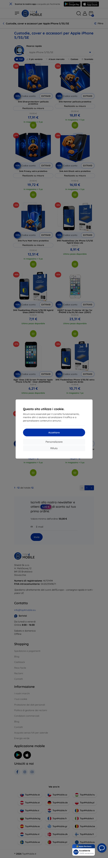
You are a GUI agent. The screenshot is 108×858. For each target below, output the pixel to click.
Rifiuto (54, 448)
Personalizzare (54, 441)
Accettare (54, 432)
